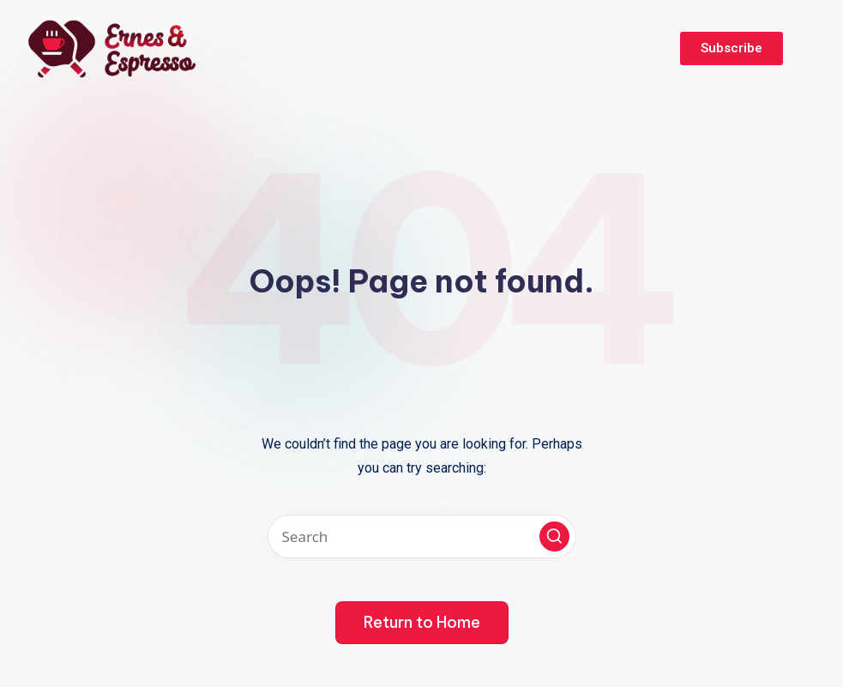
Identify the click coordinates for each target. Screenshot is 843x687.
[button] (554, 536)
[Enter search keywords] (422, 536)
